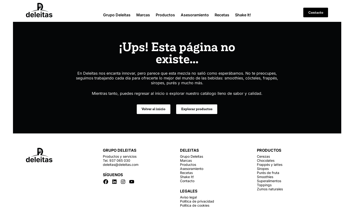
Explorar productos (196, 109)
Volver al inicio (153, 109)
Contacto (315, 13)
